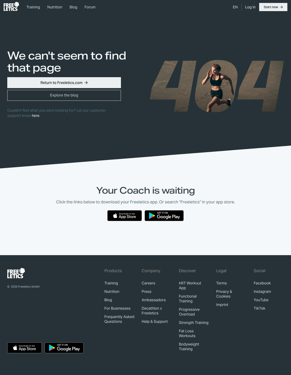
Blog (73, 7)
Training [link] (33, 7)
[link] (11, 6)
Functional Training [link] (188, 298)
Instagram (262, 291)
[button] (273, 7)
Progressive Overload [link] (189, 312)
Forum (90, 7)
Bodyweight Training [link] (189, 346)
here (35, 115)
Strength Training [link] (193, 322)
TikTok (259, 308)
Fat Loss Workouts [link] (187, 333)
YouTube (261, 300)
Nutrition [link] (54, 7)
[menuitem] (235, 7)
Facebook (262, 283)
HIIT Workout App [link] (190, 285)
